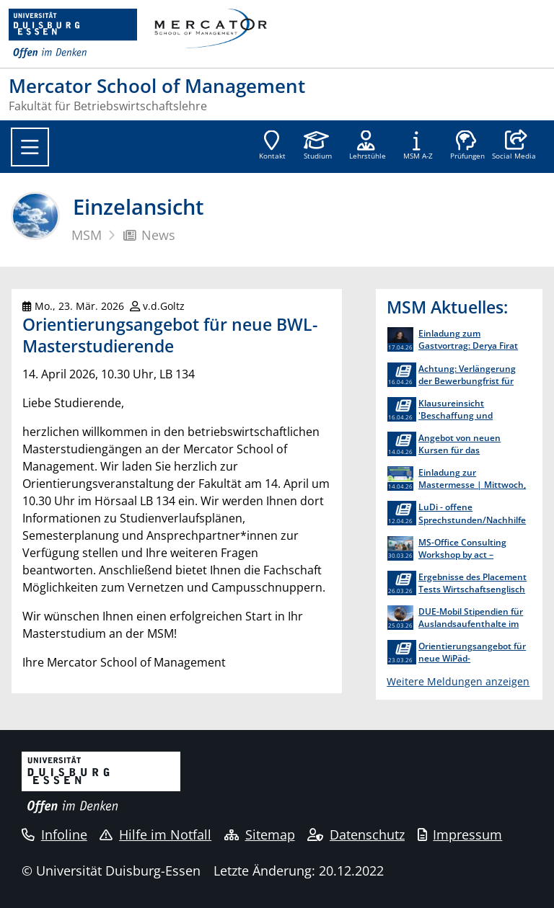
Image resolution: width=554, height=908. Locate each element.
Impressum (460, 834)
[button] (514, 146)
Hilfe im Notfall (155, 834)
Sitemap (259, 834)
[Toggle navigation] (30, 147)
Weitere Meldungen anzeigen (458, 681)
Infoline (54, 834)
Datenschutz (356, 834)
